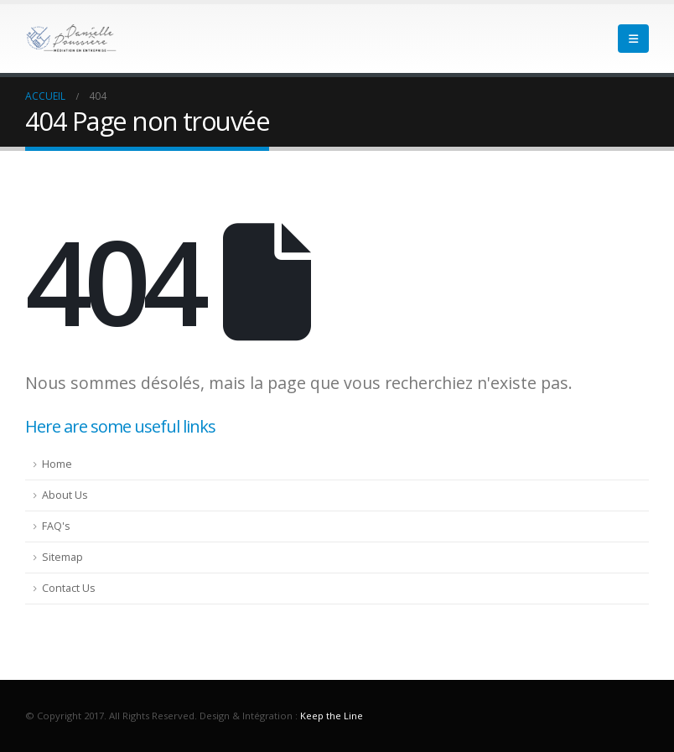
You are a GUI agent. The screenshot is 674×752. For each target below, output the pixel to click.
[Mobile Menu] (633, 38)
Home (57, 464)
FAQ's (56, 526)
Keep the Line (331, 715)
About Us (65, 495)
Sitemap (62, 557)
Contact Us (69, 588)
